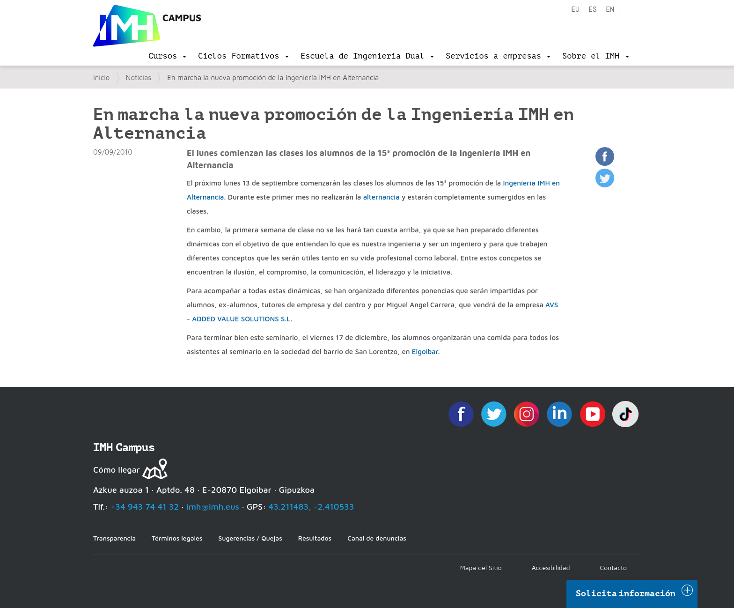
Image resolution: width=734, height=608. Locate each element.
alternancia (381, 197)
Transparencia (114, 538)
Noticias (139, 78)
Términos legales (177, 538)
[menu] (167, 56)
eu (575, 10)
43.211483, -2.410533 (311, 507)
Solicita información (626, 593)
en (610, 10)
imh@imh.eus (212, 507)
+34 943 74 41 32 (144, 507)
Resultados (314, 538)
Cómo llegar (116, 470)
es (592, 10)
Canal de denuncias (376, 538)
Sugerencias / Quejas (250, 538)
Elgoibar (425, 352)
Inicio (101, 78)
